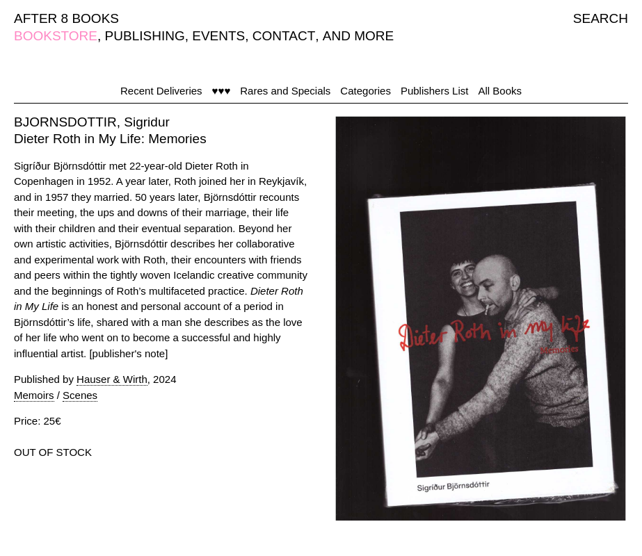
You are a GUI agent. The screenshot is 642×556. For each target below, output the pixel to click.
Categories (365, 91)
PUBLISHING (145, 35)
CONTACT (283, 35)
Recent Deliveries (161, 91)
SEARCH (600, 18)
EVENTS (218, 35)
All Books (500, 91)
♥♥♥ (221, 91)
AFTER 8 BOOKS (66, 18)
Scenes (80, 395)
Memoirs (34, 395)
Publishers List (435, 91)
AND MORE (358, 35)
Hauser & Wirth (112, 379)
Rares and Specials (285, 91)
